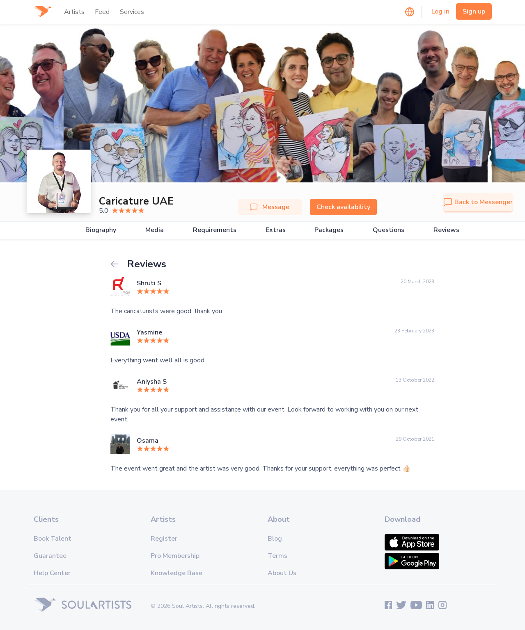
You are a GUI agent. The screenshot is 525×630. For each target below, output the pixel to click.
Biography (100, 230)
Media (154, 230)
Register (164, 538)
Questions (388, 230)
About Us (282, 573)
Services (132, 11)
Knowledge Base (176, 573)
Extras (276, 230)
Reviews (446, 230)
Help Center (52, 573)
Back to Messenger (478, 202)
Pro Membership (175, 556)
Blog (275, 538)
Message (269, 207)
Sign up (474, 11)
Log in (440, 11)
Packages (329, 230)
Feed (102, 11)
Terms (277, 556)
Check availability (343, 207)
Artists (74, 11)
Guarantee (50, 556)
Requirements (214, 230)
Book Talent (52, 538)
